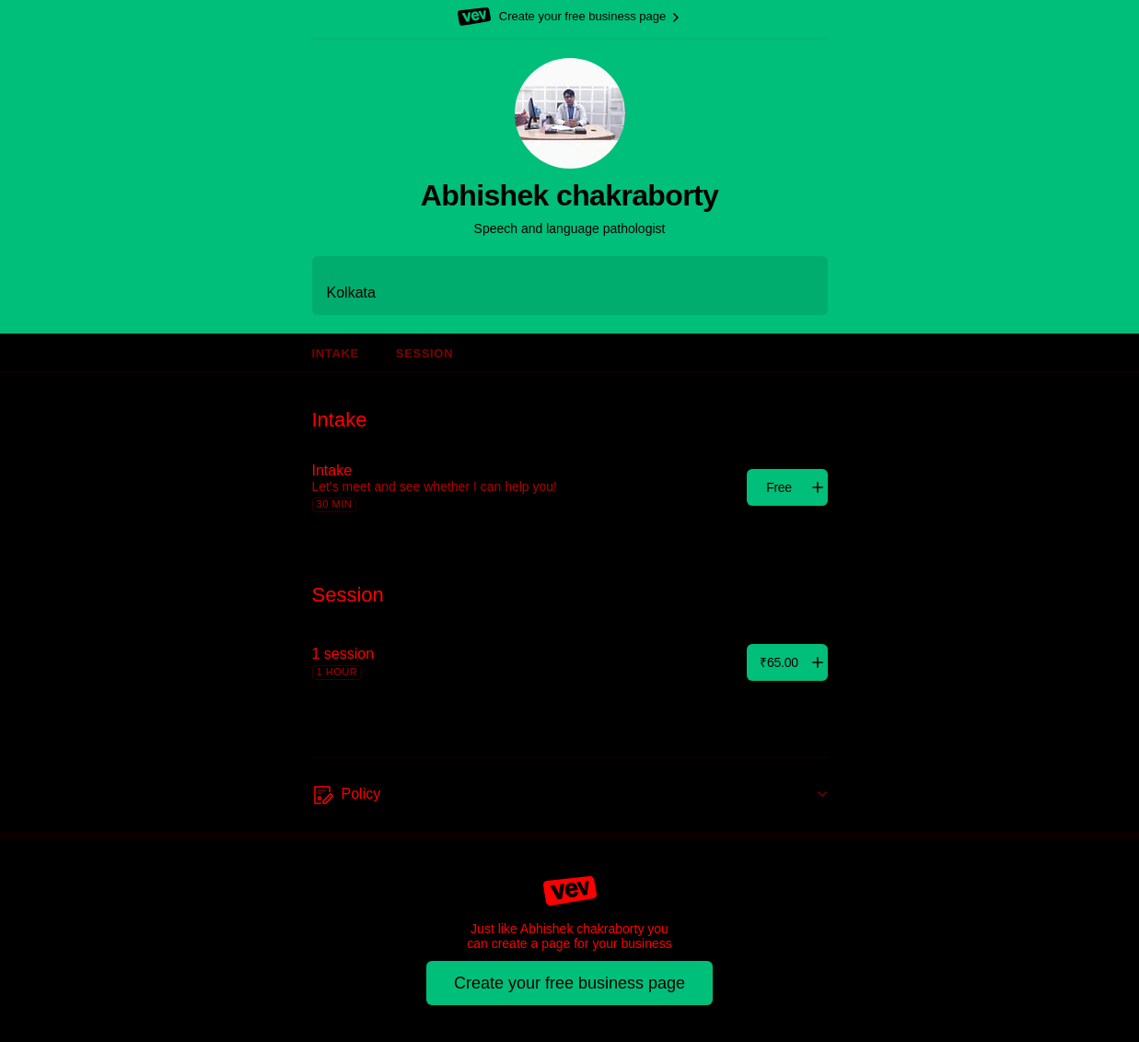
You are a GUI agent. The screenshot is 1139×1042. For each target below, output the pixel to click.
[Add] (787, 487)
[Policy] (570, 795)
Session (424, 353)
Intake (335, 353)
